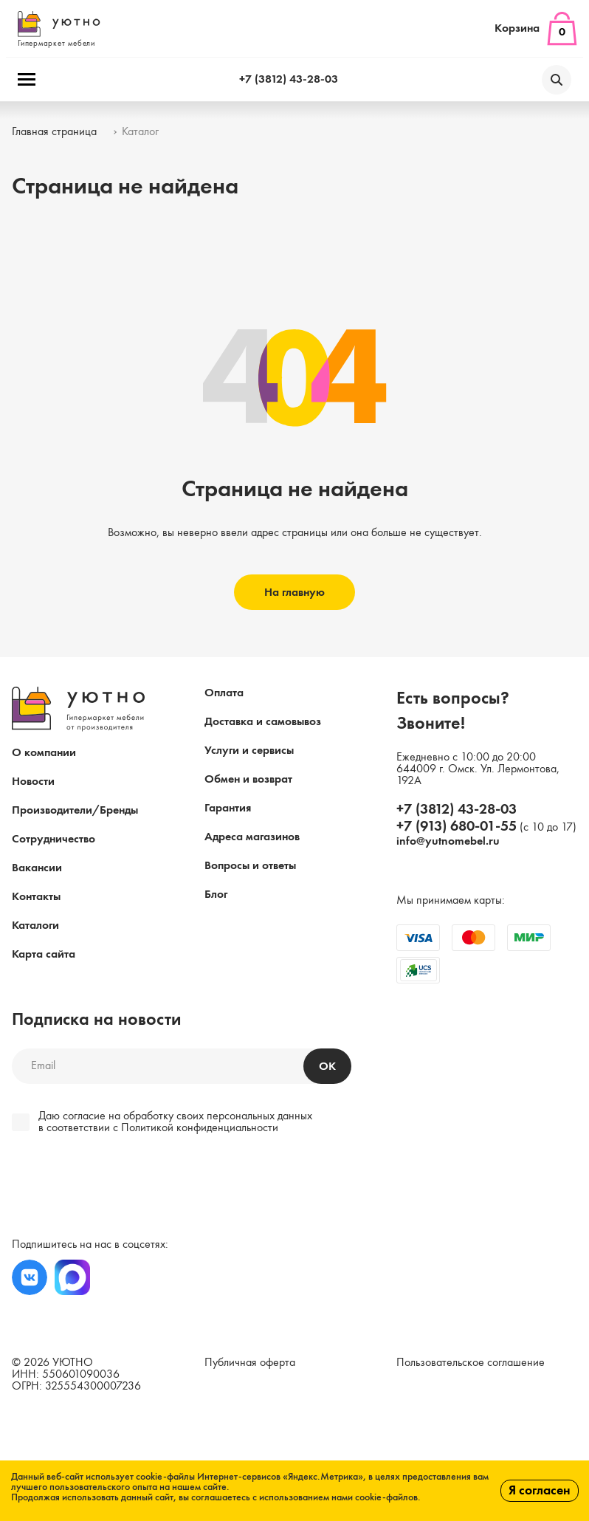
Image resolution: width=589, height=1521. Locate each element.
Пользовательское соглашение (470, 1363)
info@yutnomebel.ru (448, 842)
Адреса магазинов (252, 837)
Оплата (224, 693)
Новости (33, 782)
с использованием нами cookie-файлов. (336, 1497)
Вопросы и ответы (250, 866)
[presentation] (112, 1188)
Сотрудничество (53, 839)
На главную (294, 593)
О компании (44, 753)
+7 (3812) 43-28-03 (288, 80)
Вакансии (37, 868)
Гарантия (227, 808)
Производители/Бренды (75, 811)
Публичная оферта (249, 1363)
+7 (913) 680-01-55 (456, 827)
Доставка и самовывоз (262, 722)
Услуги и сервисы (249, 751)
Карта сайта (43, 955)
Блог (215, 895)
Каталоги (35, 926)
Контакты (36, 897)
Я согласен (540, 1490)
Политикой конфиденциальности (199, 1128)
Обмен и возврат (248, 780)
